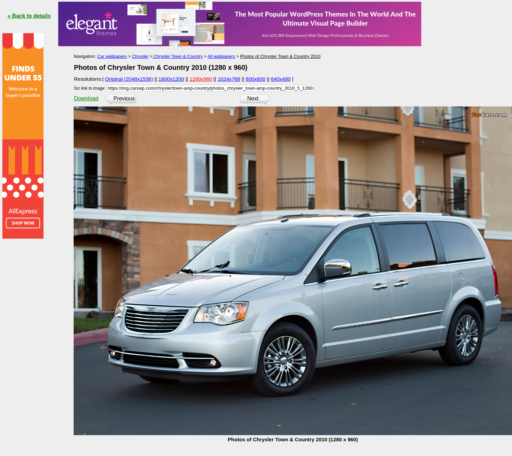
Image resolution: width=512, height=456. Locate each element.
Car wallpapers (112, 56)
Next (253, 98)
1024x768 (228, 79)
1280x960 (200, 79)
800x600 (255, 79)
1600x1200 (171, 79)
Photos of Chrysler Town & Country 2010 (280, 56)
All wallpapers (221, 56)
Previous (124, 98)
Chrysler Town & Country (177, 56)
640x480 (281, 79)
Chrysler (140, 56)
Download (86, 98)
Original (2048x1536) (129, 79)
